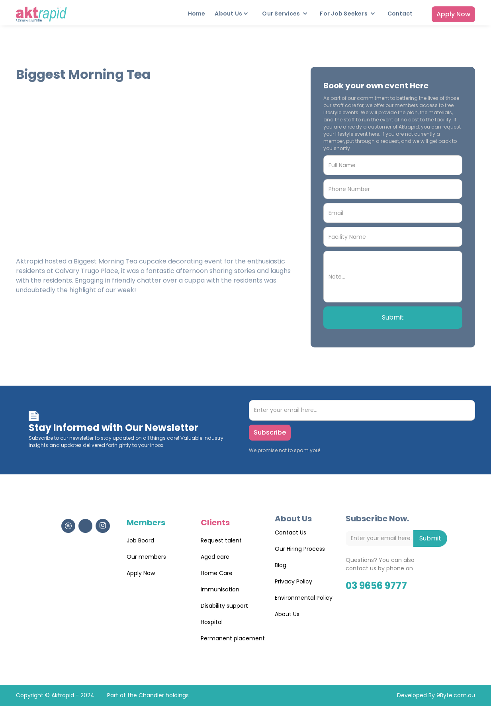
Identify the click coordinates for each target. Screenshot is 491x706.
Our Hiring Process (300, 549)
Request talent (221, 540)
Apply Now (453, 14)
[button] (233, 14)
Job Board (140, 540)
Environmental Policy (304, 598)
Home (196, 14)
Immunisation (220, 589)
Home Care (217, 573)
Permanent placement (233, 638)
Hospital (212, 622)
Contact (400, 14)
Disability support (224, 606)
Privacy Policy (293, 581)
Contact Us (290, 532)
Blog (280, 565)
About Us (287, 614)
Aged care (215, 557)
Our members (146, 557)
